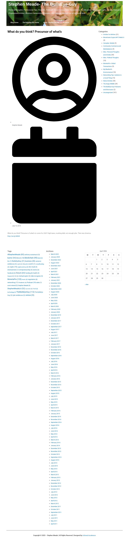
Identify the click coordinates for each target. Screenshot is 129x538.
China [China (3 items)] (25, 264)
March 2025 (55, 254)
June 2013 (54, 466)
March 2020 (55, 306)
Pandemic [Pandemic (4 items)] (23, 282)
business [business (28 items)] (30, 261)
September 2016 (56, 356)
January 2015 (55, 414)
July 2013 (54, 463)
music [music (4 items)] (25, 279)
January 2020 (55, 312)
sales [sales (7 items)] (39, 282)
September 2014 (56, 422)
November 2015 (56, 385)
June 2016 (54, 364)
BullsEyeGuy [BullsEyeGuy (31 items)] (18, 261)
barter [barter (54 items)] (11, 258)
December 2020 (56, 283)
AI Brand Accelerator (89, 535)
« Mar (87, 284)
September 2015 (56, 390)
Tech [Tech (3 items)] (35, 288)
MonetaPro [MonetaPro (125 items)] (14, 279)
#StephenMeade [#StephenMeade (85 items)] (15, 254)
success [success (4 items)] (29, 288)
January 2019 (55, 318)
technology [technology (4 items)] (11, 292)
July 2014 (54, 428)
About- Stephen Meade (51, 22)
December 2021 (56, 266)
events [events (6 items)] (36, 270)
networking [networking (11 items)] (12, 282)
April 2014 (54, 437)
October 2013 (55, 454)
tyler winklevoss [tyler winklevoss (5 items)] (19, 295)
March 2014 (55, 440)
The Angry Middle (109, 87)
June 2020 (54, 298)
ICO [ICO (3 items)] (16, 276)
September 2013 (56, 457)
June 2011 (54, 518)
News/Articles (108, 84)
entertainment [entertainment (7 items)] (13, 270)
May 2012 (54, 498)
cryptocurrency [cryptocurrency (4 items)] (22, 267)
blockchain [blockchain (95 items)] (31, 258)
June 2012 (54, 495)
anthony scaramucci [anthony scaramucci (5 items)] (32, 254)
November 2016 (56, 350)
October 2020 (55, 286)
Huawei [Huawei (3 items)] (10, 276)
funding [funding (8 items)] (29, 273)
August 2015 (55, 393)
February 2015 (56, 411)
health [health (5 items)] (36, 273)
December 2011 (56, 506)
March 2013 (55, 475)
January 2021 (55, 280)
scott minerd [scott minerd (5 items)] (12, 285)
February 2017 (56, 341)
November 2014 (56, 419)
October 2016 (55, 353)
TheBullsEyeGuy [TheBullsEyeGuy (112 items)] (25, 292)
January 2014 (55, 445)
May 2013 (54, 469)
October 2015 (55, 387)
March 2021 (55, 274)
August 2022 (55, 263)
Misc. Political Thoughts (111, 58)
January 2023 (55, 257)
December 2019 (56, 315)
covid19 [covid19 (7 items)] (31, 264)
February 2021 (56, 277)
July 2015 (54, 396)
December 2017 (56, 321)
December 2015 (56, 382)
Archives (66, 22)
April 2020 (54, 303)
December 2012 (56, 483)
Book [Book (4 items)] (40, 258)
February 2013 (56, 477)
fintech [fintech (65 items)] (20, 273)
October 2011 (55, 509)
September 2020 (56, 289)
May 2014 (54, 434)
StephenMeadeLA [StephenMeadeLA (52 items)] (16, 288)
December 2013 (56, 448)
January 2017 (55, 344)
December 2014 (56, 416)
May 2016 (54, 367)
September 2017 (56, 327)
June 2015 (54, 399)
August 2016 (55, 358)
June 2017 (54, 335)
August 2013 (55, 460)
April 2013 (54, 472)
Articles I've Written (110, 34)
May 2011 (54, 521)
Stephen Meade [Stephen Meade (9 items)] (24, 285)
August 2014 (55, 425)
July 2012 (54, 492)
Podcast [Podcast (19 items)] (31, 282)
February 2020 (56, 309)
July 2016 (54, 361)
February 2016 (56, 376)
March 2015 (55, 408)
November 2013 (56, 451)
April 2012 (54, 501)
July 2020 (54, 295)
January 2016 (55, 379)
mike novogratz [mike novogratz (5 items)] (37, 276)
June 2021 (54, 269)
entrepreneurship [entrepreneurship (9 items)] (25, 270)
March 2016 (55, 373)
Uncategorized (108, 98)
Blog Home (14, 22)
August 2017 (55, 329)
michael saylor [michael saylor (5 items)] (24, 276)
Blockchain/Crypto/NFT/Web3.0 (114, 37)
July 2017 (54, 332)
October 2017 (55, 324)
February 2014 (56, 443)
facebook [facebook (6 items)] (11, 273)
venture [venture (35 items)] (29, 295)
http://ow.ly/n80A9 (13, 236)
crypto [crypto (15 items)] (13, 267)
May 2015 (54, 402)
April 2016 (54, 370)
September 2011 (56, 512)
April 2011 (54, 524)
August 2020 (55, 292)
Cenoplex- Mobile (109, 43)
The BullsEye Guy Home (31, 22)
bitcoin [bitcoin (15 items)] (20, 258)
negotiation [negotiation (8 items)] (32, 279)
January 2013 (55, 480)
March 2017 (55, 338)
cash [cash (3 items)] (19, 264)
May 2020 (54, 300)
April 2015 (54, 405)
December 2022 (56, 260)
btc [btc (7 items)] (9, 261)
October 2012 (55, 489)
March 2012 (55, 503)
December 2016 (56, 347)
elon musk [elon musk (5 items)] (33, 267)
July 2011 (54, 515)
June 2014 (54, 431)
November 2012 (56, 486)
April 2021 (54, 271)
